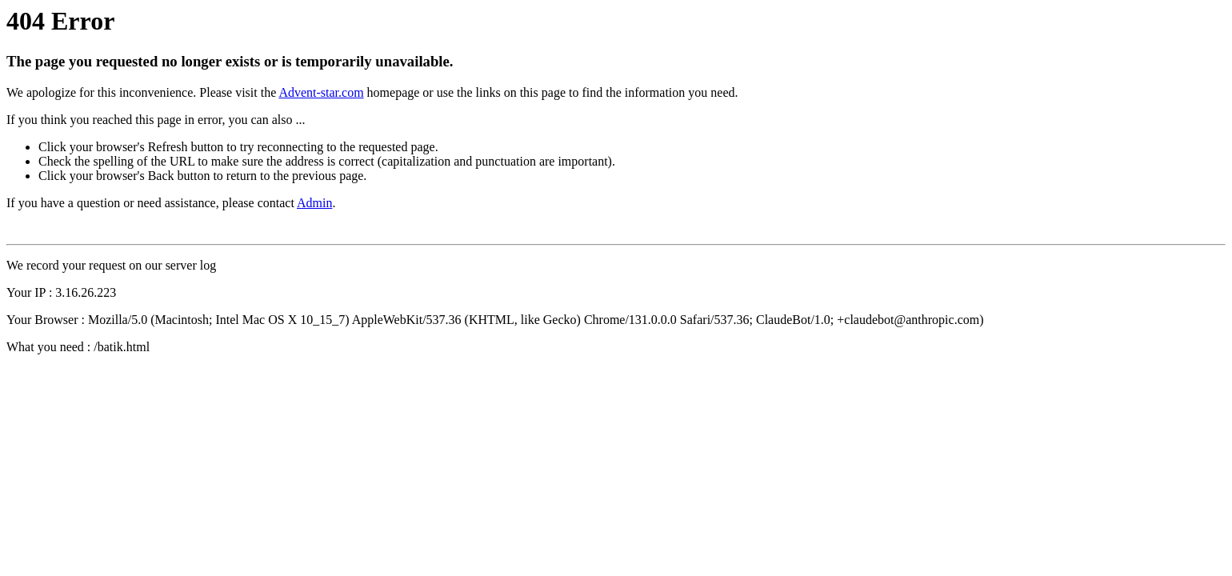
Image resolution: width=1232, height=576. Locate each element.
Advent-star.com (320, 92)
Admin (314, 203)
